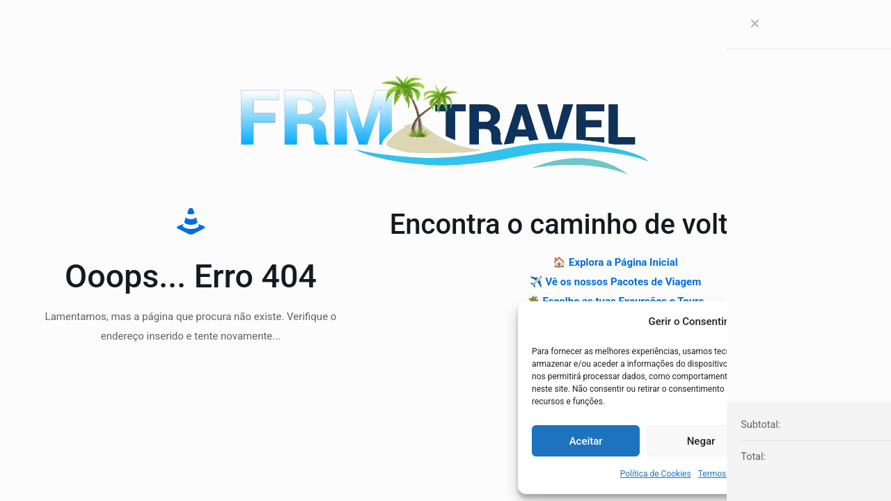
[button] (863, 321)
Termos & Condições (736, 474)
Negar (701, 441)
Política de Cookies (655, 474)
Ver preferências (816, 441)
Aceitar (586, 441)
